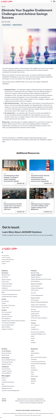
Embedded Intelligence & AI (38, 334)
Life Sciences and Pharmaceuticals (11, 290)
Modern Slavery (6, 261)
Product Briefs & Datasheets (38, 363)
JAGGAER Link (35, 329)
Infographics (34, 370)
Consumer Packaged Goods (9, 294)
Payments (33, 320)
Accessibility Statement (8, 259)
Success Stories (6, 369)
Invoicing (33, 309)
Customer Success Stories (38, 361)
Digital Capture (35, 313)
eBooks (33, 365)
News (32, 372)
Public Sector (5, 281)
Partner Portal (5, 355)
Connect (33, 327)
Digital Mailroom (35, 315)
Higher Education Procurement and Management (30, 399)
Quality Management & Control (39, 307)
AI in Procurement (6, 312)
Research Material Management (39, 302)
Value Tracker (34, 290)
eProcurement (35, 300)
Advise (33, 338)
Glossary (33, 368)
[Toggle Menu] (54, 1)
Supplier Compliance (7, 329)
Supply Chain (5, 307)
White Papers (34, 376)
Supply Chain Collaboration (38, 304)
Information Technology (8, 305)
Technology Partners (7, 362)
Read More (20, 183)
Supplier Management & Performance (41, 279)
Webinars (33, 381)
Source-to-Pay (35, 273)
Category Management (37, 288)
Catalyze (33, 323)
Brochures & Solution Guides (38, 357)
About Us (4, 378)
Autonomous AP (35, 311)
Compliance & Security (8, 382)
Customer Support (7, 371)
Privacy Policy (5, 255)
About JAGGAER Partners (8, 360)
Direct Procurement (7, 316)
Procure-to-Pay (35, 298)
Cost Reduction (6, 314)
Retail (3, 292)
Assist (32, 340)
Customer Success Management (10, 390)
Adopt (32, 336)
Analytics (33, 342)
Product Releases (6, 373)
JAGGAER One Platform (8, 386)
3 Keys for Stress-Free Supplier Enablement (31, 402)
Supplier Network (35, 277)
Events (33, 383)
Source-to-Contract (36, 284)
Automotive (5, 277)
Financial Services (6, 286)
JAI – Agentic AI (35, 325)
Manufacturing (6, 275)
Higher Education (6, 279)
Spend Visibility (6, 327)
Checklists (34, 359)
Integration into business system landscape (13, 320)
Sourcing (33, 293)
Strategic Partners (6, 364)
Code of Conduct (6, 257)
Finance (4, 303)
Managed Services (7, 388)
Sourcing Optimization (8, 325)
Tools (32, 374)
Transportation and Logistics (9, 296)
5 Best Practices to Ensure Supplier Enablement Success (30, 401)
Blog (32, 355)
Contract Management (37, 295)
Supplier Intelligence (36, 275)
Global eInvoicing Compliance (39, 318)
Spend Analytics (35, 286)
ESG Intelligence (6, 318)
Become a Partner (6, 353)
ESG (3, 384)
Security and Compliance (38, 332)
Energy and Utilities (7, 284)
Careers (4, 380)
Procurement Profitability (8, 323)
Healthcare (5, 288)
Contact (4, 263)
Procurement (5, 301)
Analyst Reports (35, 353)
